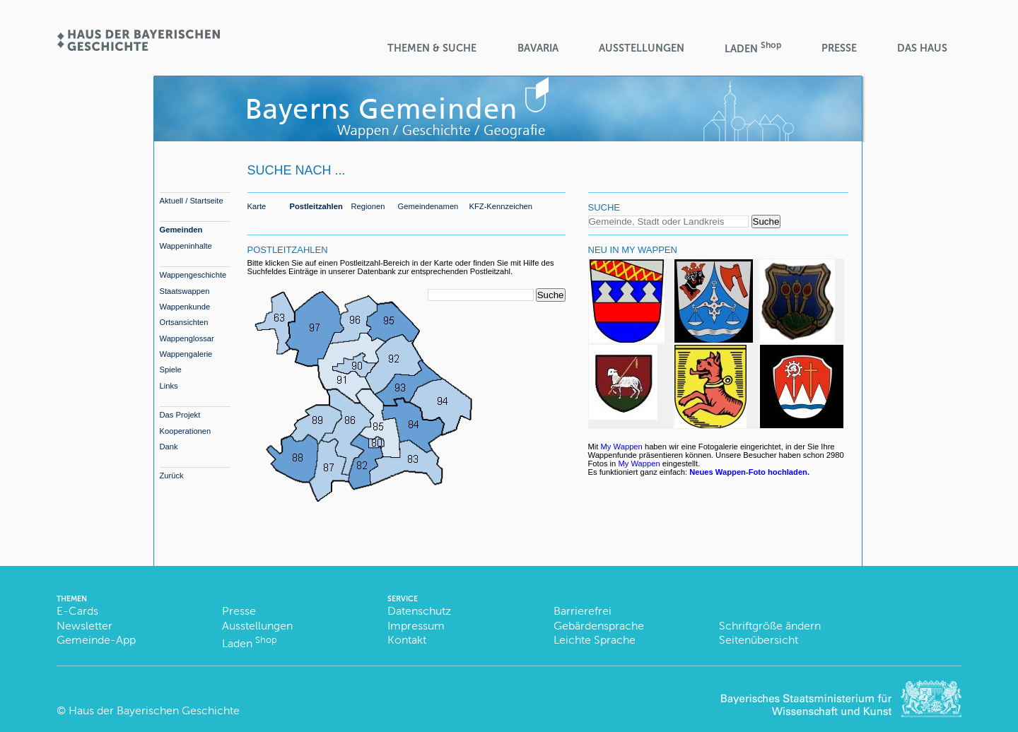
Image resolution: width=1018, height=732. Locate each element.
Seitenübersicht (758, 640)
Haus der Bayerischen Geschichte (154, 710)
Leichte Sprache (595, 640)
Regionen (368, 206)
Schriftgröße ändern (770, 626)
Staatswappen (185, 291)
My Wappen (622, 446)
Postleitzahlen (316, 206)
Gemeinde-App (96, 640)
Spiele (171, 369)
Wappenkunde (185, 306)
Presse (839, 48)
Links (169, 386)
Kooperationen (185, 431)
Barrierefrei (583, 611)
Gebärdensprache (599, 626)
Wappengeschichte (193, 275)
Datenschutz (419, 611)
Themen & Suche (431, 48)
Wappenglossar (187, 338)
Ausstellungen (641, 48)
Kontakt (406, 640)
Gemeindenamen (428, 206)
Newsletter (84, 626)
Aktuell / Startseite (191, 200)
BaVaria (537, 48)
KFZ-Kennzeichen (501, 206)
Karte (257, 206)
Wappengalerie (186, 354)
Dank (169, 446)
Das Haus (922, 48)
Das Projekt (180, 415)
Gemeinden (181, 229)
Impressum (416, 626)
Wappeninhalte (186, 246)
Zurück (172, 475)
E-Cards (77, 611)
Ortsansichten (184, 322)
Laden (753, 47)
